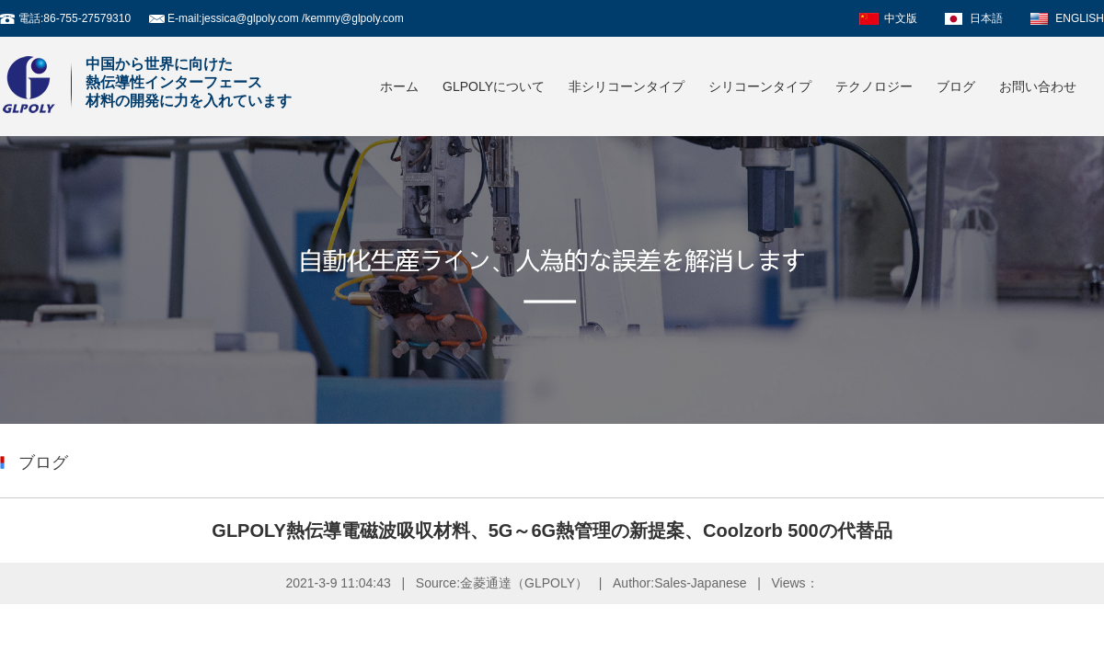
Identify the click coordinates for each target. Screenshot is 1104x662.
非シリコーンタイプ (626, 86)
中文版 (900, 18)
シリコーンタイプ (759, 86)
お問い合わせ (1037, 86)
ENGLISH (1079, 18)
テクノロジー (874, 86)
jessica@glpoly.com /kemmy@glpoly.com (302, 18)
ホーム (399, 86)
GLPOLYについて (494, 86)
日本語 (986, 18)
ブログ (956, 86)
